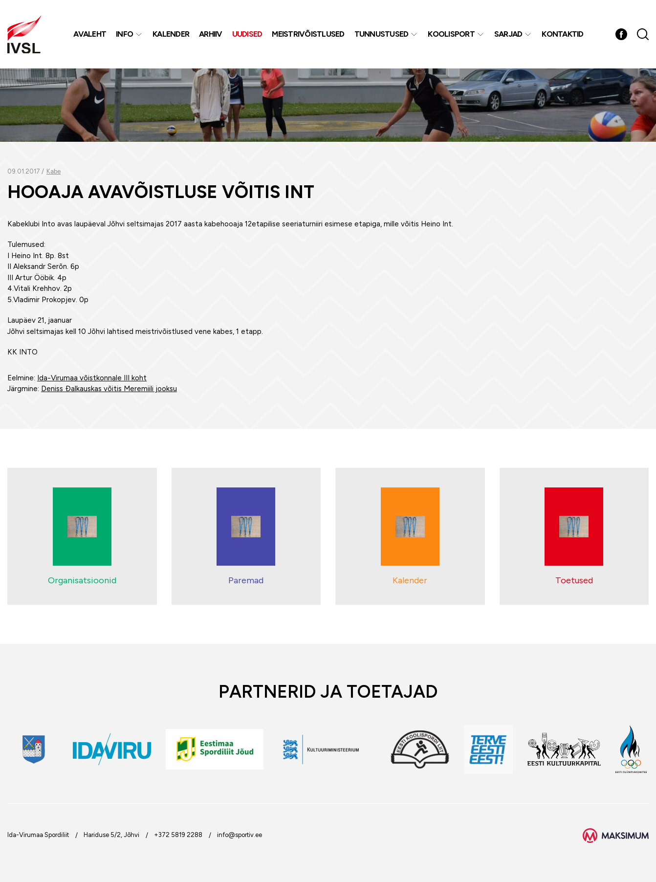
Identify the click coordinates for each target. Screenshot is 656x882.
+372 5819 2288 (178, 834)
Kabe (53, 171)
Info (124, 34)
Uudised (247, 34)
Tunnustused (381, 34)
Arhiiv (210, 34)
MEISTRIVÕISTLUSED (308, 34)
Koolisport (451, 34)
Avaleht (89, 34)
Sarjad (508, 34)
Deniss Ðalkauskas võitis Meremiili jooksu (109, 388)
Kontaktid (562, 34)
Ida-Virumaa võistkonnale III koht (92, 378)
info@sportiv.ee (239, 834)
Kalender (171, 34)
